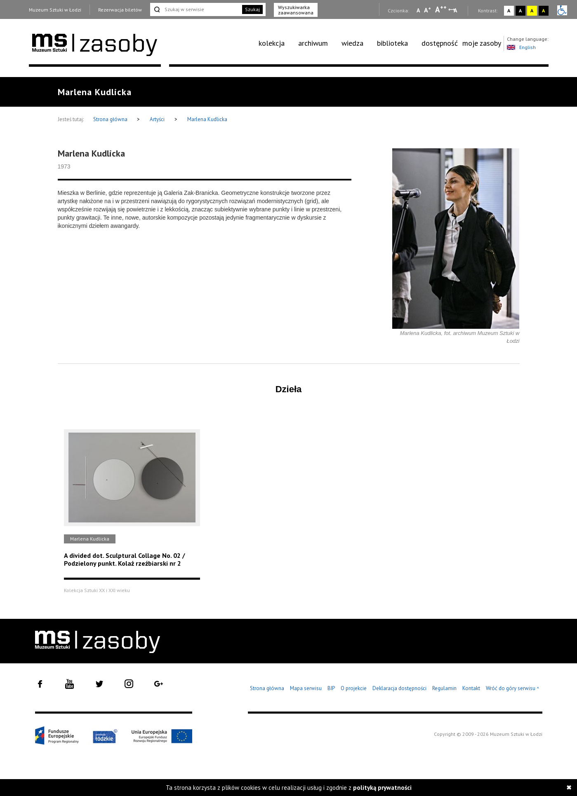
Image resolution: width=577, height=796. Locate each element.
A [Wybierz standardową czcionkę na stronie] (427, 10)
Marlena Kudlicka (207, 119)
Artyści (157, 119)
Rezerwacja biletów (120, 10)
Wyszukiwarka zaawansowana (295, 10)
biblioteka (392, 43)
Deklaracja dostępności (399, 688)
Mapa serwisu (306, 688)
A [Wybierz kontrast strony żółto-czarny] (531, 10)
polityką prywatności (382, 787)
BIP (331, 688)
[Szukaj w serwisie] (195, 9)
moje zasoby (481, 43)
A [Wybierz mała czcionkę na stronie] (418, 10)
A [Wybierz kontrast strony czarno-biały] (520, 10)
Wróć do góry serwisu (512, 689)
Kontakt (471, 688)
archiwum (313, 43)
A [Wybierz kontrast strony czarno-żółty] (543, 10)
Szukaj (252, 9)
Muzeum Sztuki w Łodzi (55, 10)
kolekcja (272, 43)
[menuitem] (276, 43)
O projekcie (354, 688)
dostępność (440, 43)
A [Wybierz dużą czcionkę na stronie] (441, 9)
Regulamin (444, 688)
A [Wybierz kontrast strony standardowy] (508, 10)
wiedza (352, 43)
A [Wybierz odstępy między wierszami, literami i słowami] (456, 10)
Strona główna (111, 119)
